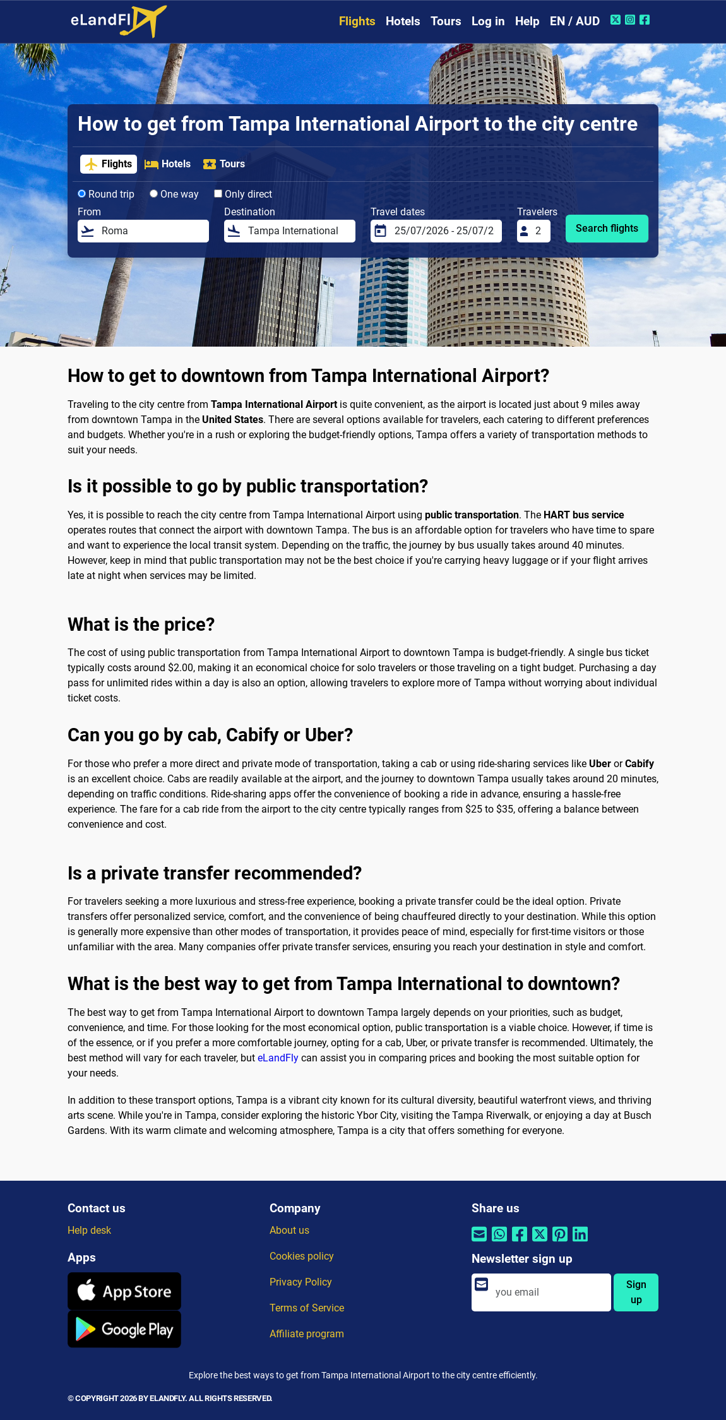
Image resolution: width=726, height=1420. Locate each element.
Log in (488, 21)
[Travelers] (539, 231)
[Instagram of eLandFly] (631, 19)
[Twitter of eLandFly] (617, 19)
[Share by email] (479, 1242)
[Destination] (298, 231)
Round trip (106, 194)
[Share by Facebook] (519, 1242)
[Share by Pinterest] (560, 1242)
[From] (151, 231)
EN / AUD (575, 21)
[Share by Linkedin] (580, 1242)
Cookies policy (302, 1256)
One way (174, 194)
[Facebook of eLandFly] (646, 19)
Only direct (243, 194)
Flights (357, 21)
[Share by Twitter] (539, 1242)
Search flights (607, 228)
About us (289, 1230)
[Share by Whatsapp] (499, 1242)
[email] (549, 1292)
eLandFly (278, 1058)
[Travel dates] (444, 231)
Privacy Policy (301, 1282)
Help (527, 21)
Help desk (89, 1230)
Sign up (636, 1292)
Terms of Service (307, 1308)
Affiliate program (307, 1334)
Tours (446, 21)
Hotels (403, 21)
